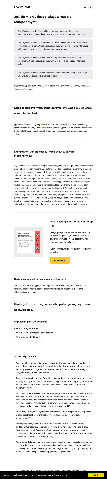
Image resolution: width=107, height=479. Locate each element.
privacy (69, 471)
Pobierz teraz (60, 260)
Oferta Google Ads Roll (27, 328)
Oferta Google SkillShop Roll (29, 337)
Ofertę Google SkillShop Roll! (56, 125)
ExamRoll (22, 7)
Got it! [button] (96, 475)
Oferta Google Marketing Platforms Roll (34, 333)
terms (63, 471)
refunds (76, 471)
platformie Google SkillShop (68, 286)
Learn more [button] (64, 475)
